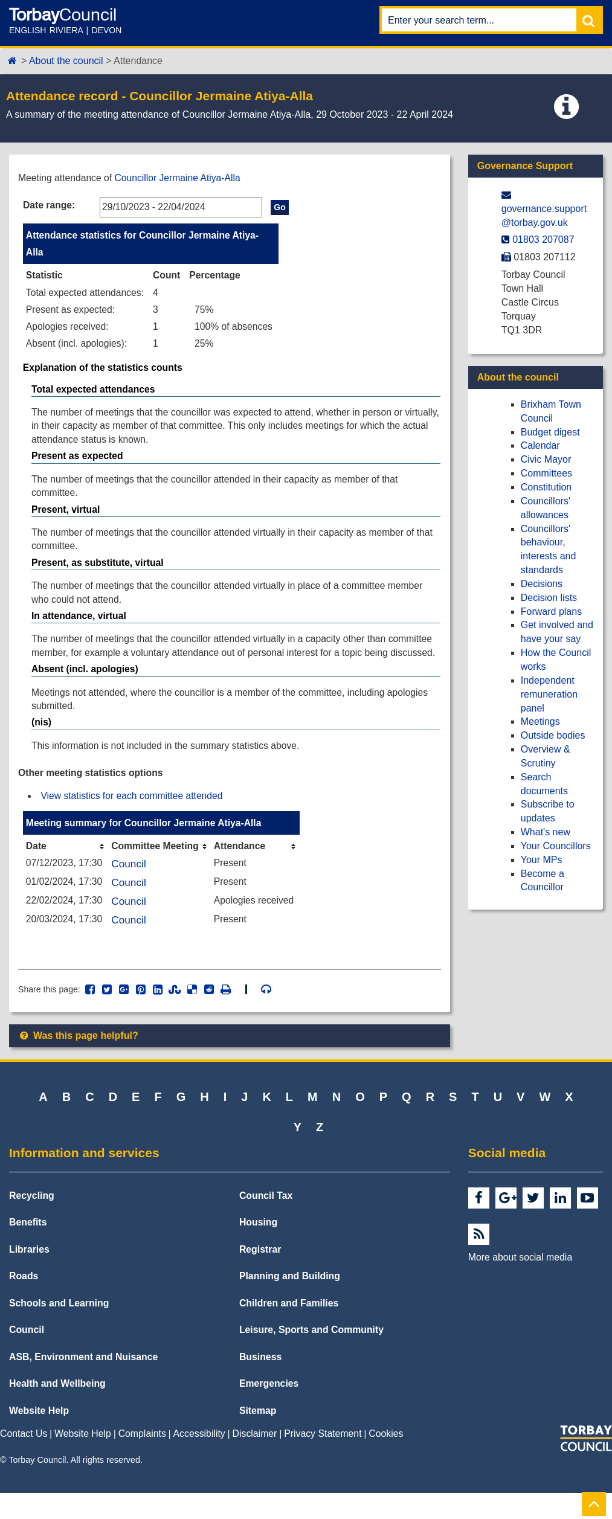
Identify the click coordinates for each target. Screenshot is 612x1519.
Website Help (39, 1436)
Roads (23, 1302)
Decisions (541, 584)
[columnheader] (66, 870)
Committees (546, 473)
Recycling (31, 1221)
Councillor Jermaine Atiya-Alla (181, 178)
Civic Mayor (546, 459)
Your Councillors (556, 846)
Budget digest (550, 432)
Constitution (546, 487)
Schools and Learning (59, 1329)
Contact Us (23, 1460)
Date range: (49, 205)
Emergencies (269, 1410)
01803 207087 (543, 239)
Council (131, 888)
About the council (66, 61)
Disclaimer (255, 1460)
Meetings (540, 721)
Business (260, 1383)
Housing (258, 1249)
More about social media (520, 1283)
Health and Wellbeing (57, 1410)
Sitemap (258, 1436)
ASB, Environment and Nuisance (83, 1383)
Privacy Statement (322, 1460)
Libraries (29, 1275)
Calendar (540, 445)
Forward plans (551, 611)
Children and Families (288, 1329)
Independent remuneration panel (549, 694)
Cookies (386, 1460)
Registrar (260, 1275)
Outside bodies (553, 735)
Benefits (28, 1249)
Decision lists (549, 598)
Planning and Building (289, 1302)
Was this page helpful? (78, 1061)
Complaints (142, 1460)
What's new (545, 832)
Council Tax (266, 1221)
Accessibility (199, 1460)
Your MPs (541, 860)
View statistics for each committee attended (134, 819)
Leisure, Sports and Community (311, 1356)
